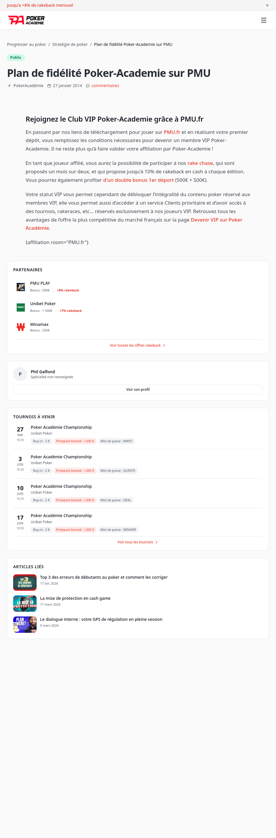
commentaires (105, 85)
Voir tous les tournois (138, 542)
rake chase (200, 163)
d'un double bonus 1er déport (138, 180)
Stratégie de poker (70, 44)
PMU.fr (172, 132)
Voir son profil (138, 389)
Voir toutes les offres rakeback (138, 345)
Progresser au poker (26, 44)
